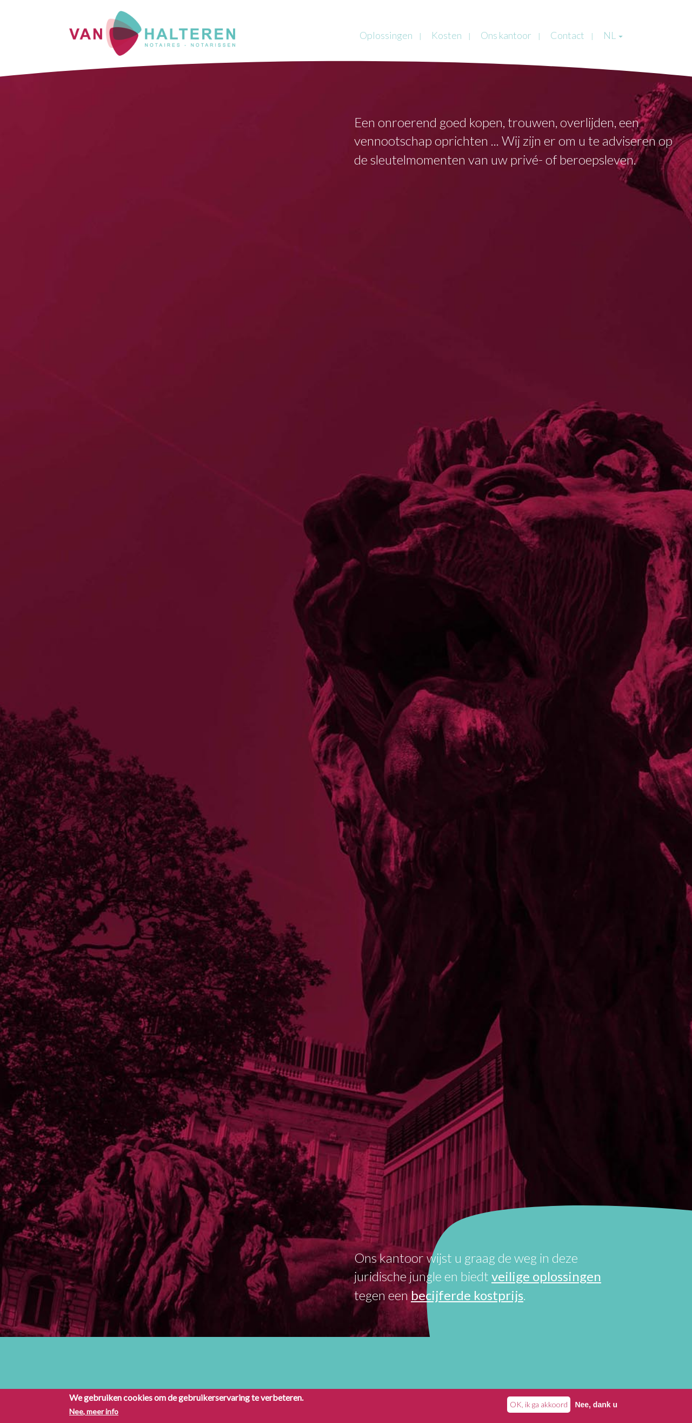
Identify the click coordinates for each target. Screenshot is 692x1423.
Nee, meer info (93, 1413)
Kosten (446, 35)
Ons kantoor (506, 35)
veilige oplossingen (546, 1276)
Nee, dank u (596, 1405)
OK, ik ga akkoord (539, 1405)
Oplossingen (386, 35)
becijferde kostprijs (467, 1295)
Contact (567, 35)
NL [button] (613, 35)
